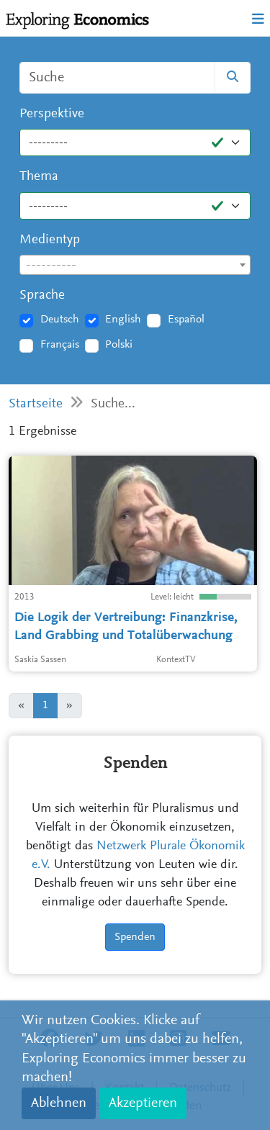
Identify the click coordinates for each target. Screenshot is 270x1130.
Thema (38, 177)
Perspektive (51, 114)
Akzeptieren (143, 1103)
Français (59, 345)
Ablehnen (58, 1103)
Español (186, 319)
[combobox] (135, 265)
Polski (118, 345)
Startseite (36, 404)
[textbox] (135, 266)
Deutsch (59, 319)
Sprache (42, 295)
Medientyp (49, 240)
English (123, 319)
